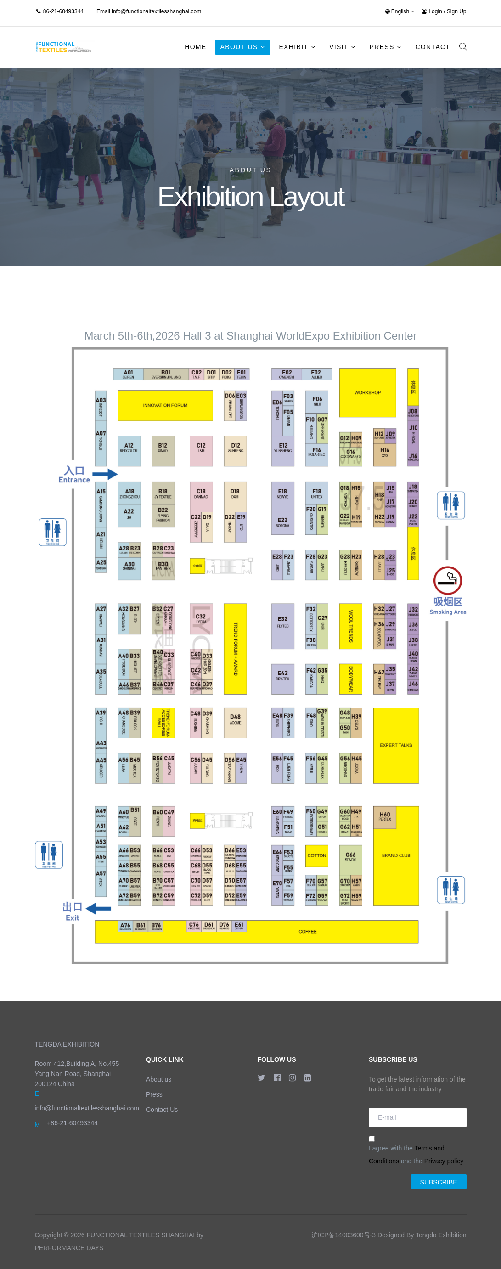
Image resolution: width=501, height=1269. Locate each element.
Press (381, 47)
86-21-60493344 (63, 11)
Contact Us (162, 1109)
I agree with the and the (416, 1150)
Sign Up (457, 11)
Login (433, 11)
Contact (432, 47)
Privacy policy (444, 1161)
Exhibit (293, 47)
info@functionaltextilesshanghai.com (156, 11)
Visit (339, 47)
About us (158, 1079)
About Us (239, 47)
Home (195, 47)
